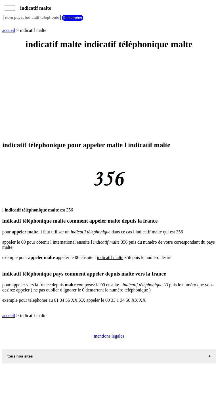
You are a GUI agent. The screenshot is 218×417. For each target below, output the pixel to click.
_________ (10, 6)
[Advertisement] (109, 95)
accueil (8, 30)
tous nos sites (20, 356)
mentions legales (109, 336)
